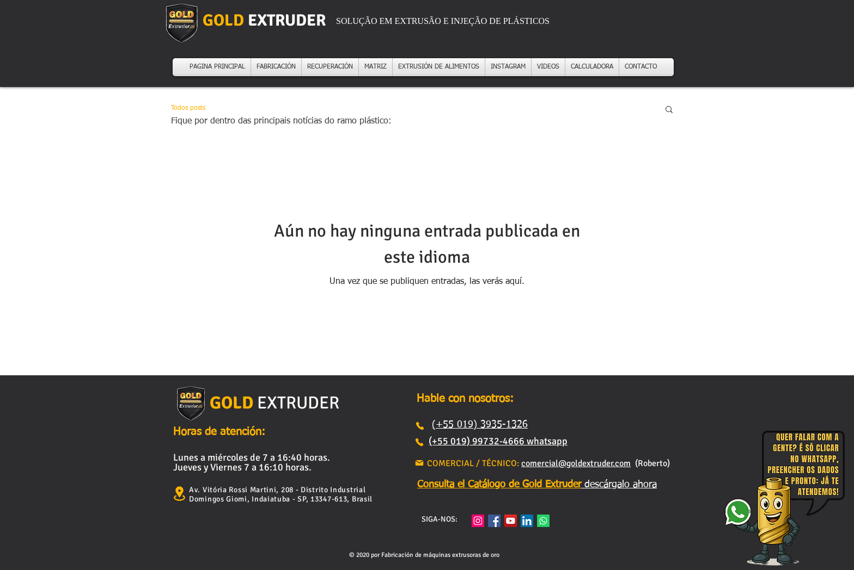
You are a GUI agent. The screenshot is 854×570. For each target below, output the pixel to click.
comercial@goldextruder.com (576, 463)
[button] (669, 110)
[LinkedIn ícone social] (527, 521)
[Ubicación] (179, 493)
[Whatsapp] (543, 521)
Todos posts (188, 108)
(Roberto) (650, 463)
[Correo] (419, 463)
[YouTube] (510, 521)
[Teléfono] (420, 426)
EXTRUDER (296, 402)
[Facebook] (494, 521)
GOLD (231, 402)
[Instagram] (478, 521)
